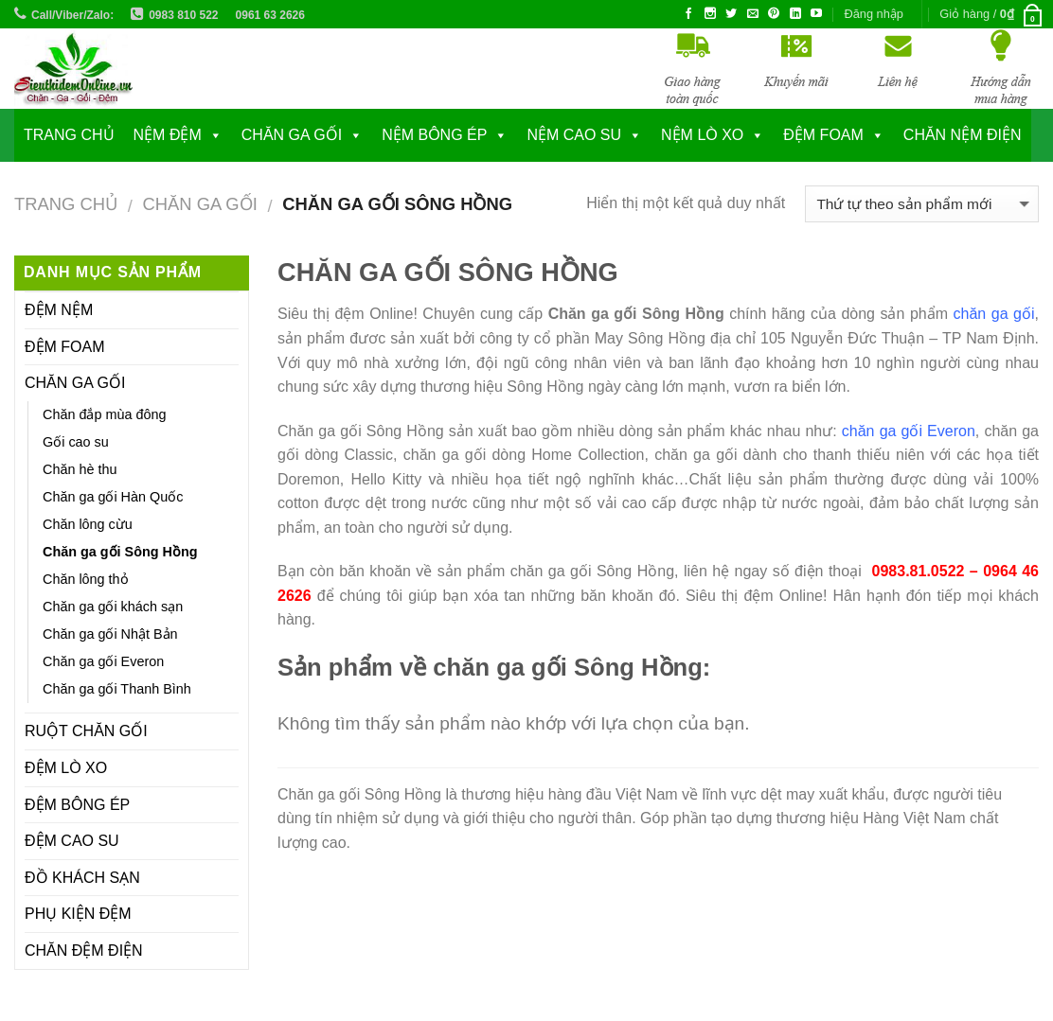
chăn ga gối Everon (908, 431)
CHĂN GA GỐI (291, 135)
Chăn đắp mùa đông (104, 414)
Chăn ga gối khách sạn (113, 606)
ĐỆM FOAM (65, 347)
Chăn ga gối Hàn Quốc (113, 496)
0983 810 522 (183, 15)
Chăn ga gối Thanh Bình (117, 688)
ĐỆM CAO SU (72, 841)
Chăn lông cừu (88, 524)
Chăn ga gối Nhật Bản (110, 634)
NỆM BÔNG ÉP (434, 135)
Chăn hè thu (79, 469)
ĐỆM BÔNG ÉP (77, 805)
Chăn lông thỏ (86, 579)
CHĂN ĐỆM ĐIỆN (84, 950)
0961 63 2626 (270, 15)
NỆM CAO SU (573, 135)
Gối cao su (76, 441)
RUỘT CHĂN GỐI (86, 731)
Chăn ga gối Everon (103, 661)
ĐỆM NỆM (59, 310)
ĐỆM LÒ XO (66, 768)
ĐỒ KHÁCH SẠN (82, 878)
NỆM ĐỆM (168, 135)
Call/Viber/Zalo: (72, 15)
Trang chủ (69, 135)
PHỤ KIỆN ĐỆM (78, 914)
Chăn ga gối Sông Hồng (120, 551)
